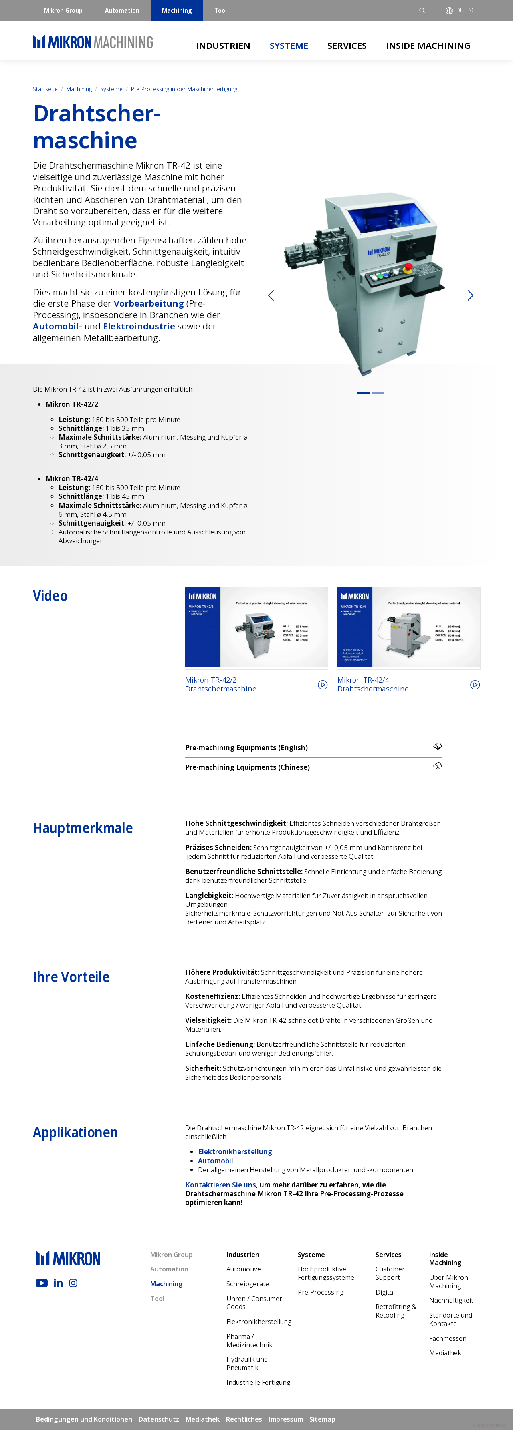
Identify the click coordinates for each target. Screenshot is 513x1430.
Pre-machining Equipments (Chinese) (313, 767)
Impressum (286, 1419)
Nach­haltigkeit (451, 1300)
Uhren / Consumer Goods (254, 1303)
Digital (385, 1292)
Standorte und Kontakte (450, 1319)
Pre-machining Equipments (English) (313, 747)
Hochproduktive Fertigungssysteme (326, 1273)
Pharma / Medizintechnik (249, 1340)
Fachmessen (448, 1338)
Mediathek (445, 1352)
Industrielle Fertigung (258, 1382)
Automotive (243, 1269)
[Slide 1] (363, 393)
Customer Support (390, 1273)
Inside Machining (428, 45)
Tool (220, 10)
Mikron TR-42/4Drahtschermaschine (373, 684)
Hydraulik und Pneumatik (247, 1363)
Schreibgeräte (247, 1283)
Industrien (223, 45)
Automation (122, 10)
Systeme (289, 45)
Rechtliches (244, 1419)
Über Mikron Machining (448, 1281)
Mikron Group (63, 10)
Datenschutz (159, 1419)
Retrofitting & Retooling (396, 1311)
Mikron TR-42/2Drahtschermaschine (220, 684)
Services (347, 45)
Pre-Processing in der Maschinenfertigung (184, 89)
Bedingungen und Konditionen (84, 1419)
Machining (177, 10)
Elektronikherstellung (258, 1321)
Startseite (45, 89)
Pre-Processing (320, 1292)
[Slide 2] (378, 393)
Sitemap (322, 1419)
